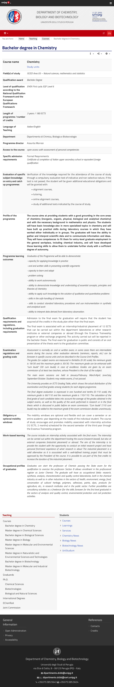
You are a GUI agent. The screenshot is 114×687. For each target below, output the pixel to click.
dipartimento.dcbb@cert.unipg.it (57, 677)
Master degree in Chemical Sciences (23, 530)
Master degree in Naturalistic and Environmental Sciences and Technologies (26, 555)
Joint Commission (11, 607)
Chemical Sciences (14, 584)
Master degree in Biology (17, 540)
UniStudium (68, 550)
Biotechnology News (72, 545)
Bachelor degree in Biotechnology (22, 561)
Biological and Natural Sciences (21, 593)
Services (66, 530)
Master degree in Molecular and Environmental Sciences (29, 546)
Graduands (8, 574)
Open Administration (15, 630)
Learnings (67, 525)
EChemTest (8, 603)
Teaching (7, 515)
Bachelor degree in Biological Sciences (24, 535)
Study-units (33, 67)
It (104, 33)
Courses (7, 521)
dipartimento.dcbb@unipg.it (57, 673)
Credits (94, 630)
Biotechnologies (13, 589)
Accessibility (11, 639)
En (109, 33)
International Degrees (14, 598)
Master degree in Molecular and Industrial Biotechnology (26, 568)
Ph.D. (5, 579)
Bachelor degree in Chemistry (20, 525)
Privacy (9, 635)
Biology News (69, 540)
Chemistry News (70, 535)
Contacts (95, 626)
